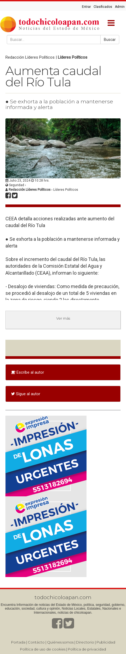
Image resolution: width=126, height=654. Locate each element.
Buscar (110, 39)
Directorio (85, 642)
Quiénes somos (60, 642)
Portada (18, 642)
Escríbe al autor (27, 372)
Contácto (36, 642)
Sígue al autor (25, 393)
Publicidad (106, 642)
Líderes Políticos (72, 57)
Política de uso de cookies (42, 649)
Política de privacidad (87, 649)
